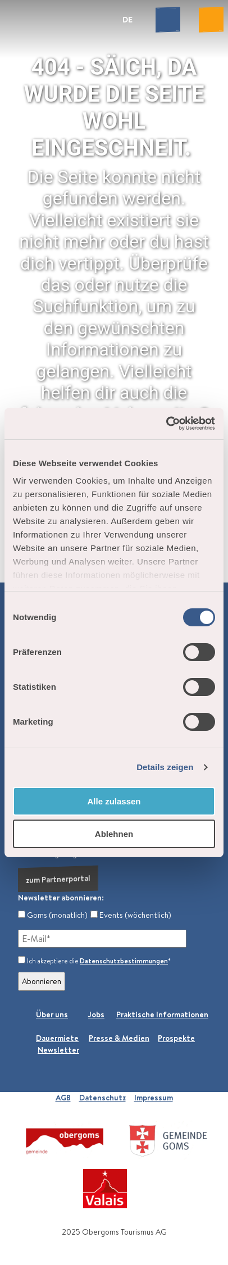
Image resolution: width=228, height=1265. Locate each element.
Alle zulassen (113, 801)
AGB (63, 1097)
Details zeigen (164, 767)
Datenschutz (102, 1097)
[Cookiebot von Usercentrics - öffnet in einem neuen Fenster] (166, 423)
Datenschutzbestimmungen (124, 961)
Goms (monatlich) (53, 915)
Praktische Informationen (162, 1014)
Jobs (96, 1014)
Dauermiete (57, 1038)
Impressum (153, 1097)
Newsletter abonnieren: (61, 897)
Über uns (52, 1014)
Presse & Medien (119, 1038)
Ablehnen (114, 834)
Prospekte (176, 1038)
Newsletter (58, 1049)
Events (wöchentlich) (130, 915)
